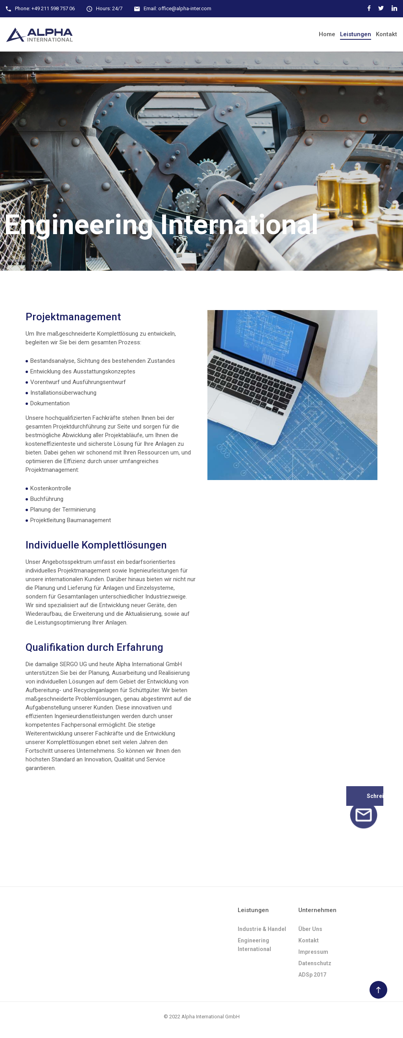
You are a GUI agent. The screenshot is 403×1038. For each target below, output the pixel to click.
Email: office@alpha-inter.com (177, 8)
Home (327, 34)
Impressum (313, 952)
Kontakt (386, 34)
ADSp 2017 (312, 975)
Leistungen (355, 34)
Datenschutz (314, 963)
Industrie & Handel (262, 929)
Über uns (310, 929)
